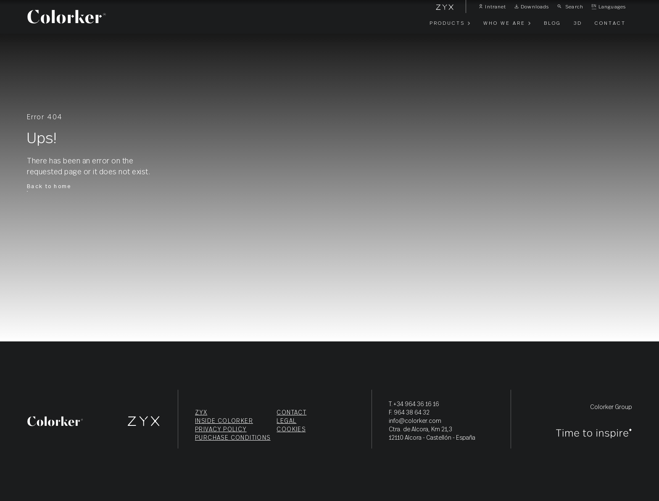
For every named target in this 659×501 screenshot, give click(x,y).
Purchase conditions (233, 438)
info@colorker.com (415, 421)
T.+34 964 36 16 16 (414, 404)
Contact (291, 413)
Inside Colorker (224, 421)
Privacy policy (221, 430)
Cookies (291, 430)
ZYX (201, 413)
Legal (286, 421)
